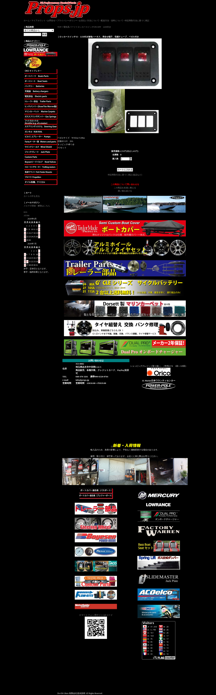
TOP (59, 27)
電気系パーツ (69, 27)
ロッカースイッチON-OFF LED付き (94, 27)
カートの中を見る (32, 196)
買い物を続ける (125, 191)
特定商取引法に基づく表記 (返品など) (125, 175)
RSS (25, 212)
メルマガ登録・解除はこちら (37, 206)
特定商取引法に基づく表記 (137, 20)
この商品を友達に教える (125, 188)
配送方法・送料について (112, 20)
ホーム (27, 20)
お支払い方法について (89, 20)
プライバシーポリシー (67, 20)
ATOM (26, 215)
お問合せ (51, 20)
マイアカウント (38, 20)
